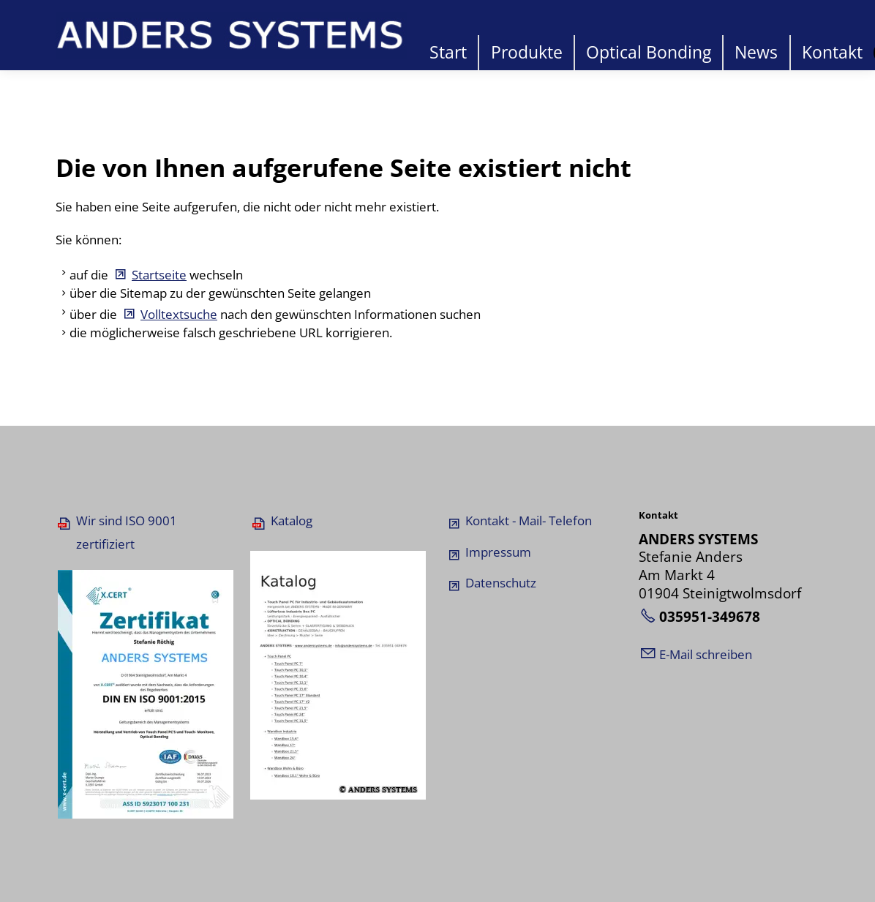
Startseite (159, 274)
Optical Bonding (648, 52)
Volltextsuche (178, 314)
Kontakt (832, 52)
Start (448, 52)
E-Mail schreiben (705, 654)
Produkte (527, 52)
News (756, 52)
